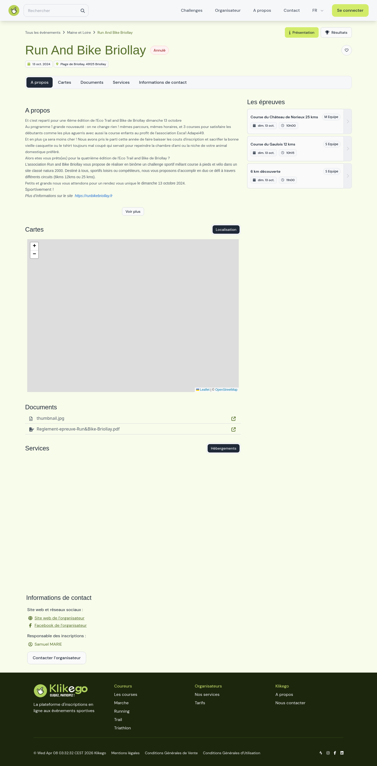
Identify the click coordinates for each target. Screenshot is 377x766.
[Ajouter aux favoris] (346, 50)
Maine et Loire (79, 32)
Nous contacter (290, 703)
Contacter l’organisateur (57, 658)
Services (121, 82)
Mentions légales (125, 753)
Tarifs (200, 703)
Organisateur (228, 10)
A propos (262, 10)
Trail (118, 719)
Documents (92, 82)
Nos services (207, 694)
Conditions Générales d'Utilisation (231, 753)
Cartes (64, 82)
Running (122, 711)
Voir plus (132, 211)
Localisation (226, 229)
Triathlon (122, 728)
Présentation (301, 32)
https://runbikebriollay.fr (94, 196)
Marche (121, 703)
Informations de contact (163, 82)
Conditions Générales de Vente (171, 753)
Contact (292, 10)
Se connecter (350, 10)
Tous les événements (42, 32)
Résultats (336, 32)
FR (318, 10)
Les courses (125, 694)
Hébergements (223, 448)
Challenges (191, 10)
